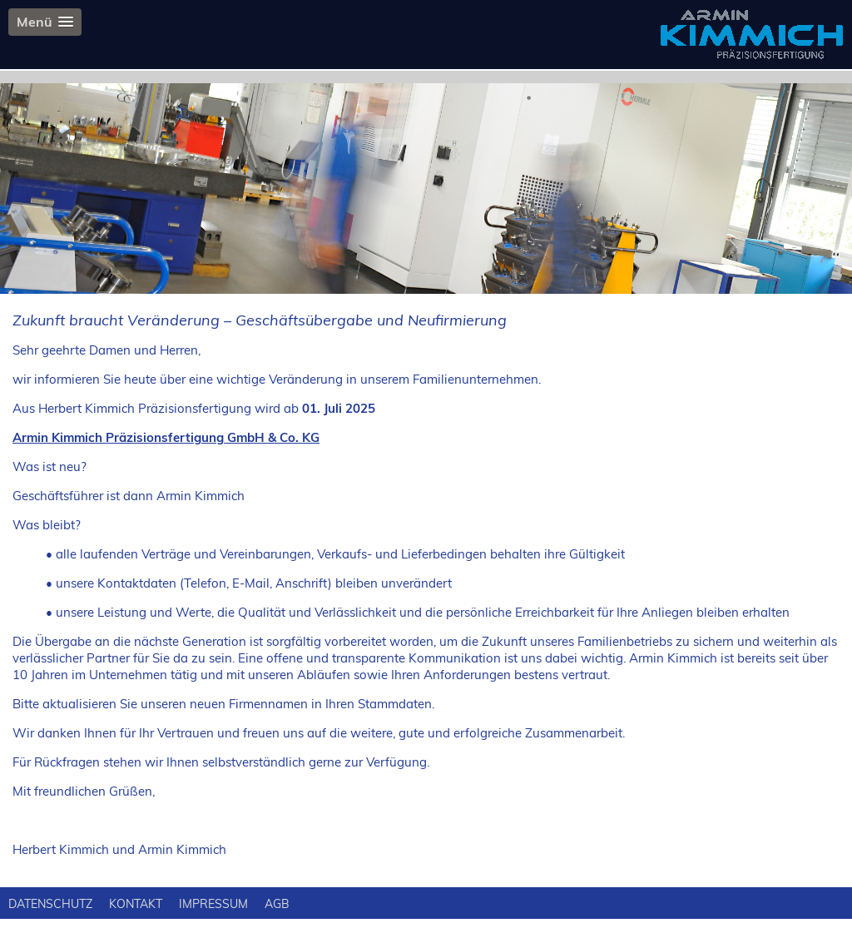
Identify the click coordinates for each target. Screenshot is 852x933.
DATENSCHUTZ (50, 903)
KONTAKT (135, 903)
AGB (277, 903)
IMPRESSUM (213, 903)
